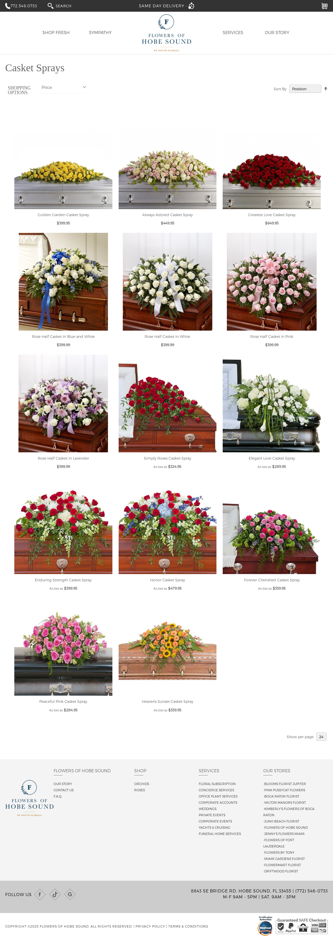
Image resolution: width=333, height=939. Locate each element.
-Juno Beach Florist (281, 821)
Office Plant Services (218, 796)
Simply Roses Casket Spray (167, 458)
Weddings (207, 809)
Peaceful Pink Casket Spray (63, 701)
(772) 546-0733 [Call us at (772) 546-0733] (311, 890)
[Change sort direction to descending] (326, 88)
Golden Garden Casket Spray (63, 215)
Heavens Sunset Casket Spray (167, 701)
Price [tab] (47, 87)
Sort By (280, 89)
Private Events (212, 815)
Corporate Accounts (218, 802)
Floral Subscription (217, 784)
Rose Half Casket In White (167, 336)
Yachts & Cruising (214, 827)
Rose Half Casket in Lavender (63, 458)
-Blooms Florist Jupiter (284, 784)
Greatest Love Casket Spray (272, 215)
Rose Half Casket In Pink (271, 336)
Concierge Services (216, 790)
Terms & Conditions (188, 926)
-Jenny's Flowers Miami (284, 833)
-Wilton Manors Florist (284, 802)
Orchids (141, 784)
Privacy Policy (150, 926)
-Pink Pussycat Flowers (284, 790)
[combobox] (68, 5)
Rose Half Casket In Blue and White (63, 336)
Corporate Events (215, 821)
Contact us (64, 790)
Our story (63, 784)
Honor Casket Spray (167, 580)
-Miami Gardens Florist (284, 858)
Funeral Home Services (220, 833)
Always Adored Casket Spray (167, 215)
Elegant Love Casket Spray (272, 458)
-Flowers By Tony (278, 852)
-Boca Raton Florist (281, 796)
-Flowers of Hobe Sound (285, 827)
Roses (139, 790)
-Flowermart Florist (282, 865)
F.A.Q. (58, 796)
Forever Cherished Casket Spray (272, 580)
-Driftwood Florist (280, 871)
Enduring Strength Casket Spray (63, 580)
